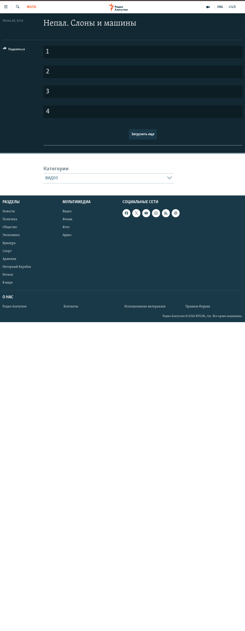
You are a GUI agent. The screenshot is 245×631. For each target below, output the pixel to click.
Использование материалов (144, 306)
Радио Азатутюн (14, 306)
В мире (7, 282)
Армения (9, 258)
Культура (9, 243)
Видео (67, 211)
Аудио (66, 235)
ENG (220, 7)
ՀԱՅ (232, 7)
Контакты (71, 306)
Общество (9, 227)
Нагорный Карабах (16, 266)
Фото (31, 7)
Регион (7, 274)
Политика (9, 219)
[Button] (14, 50)
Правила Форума (197, 306)
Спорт (6, 251)
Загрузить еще (142, 134)
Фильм (67, 219)
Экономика (11, 235)
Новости (8, 211)
